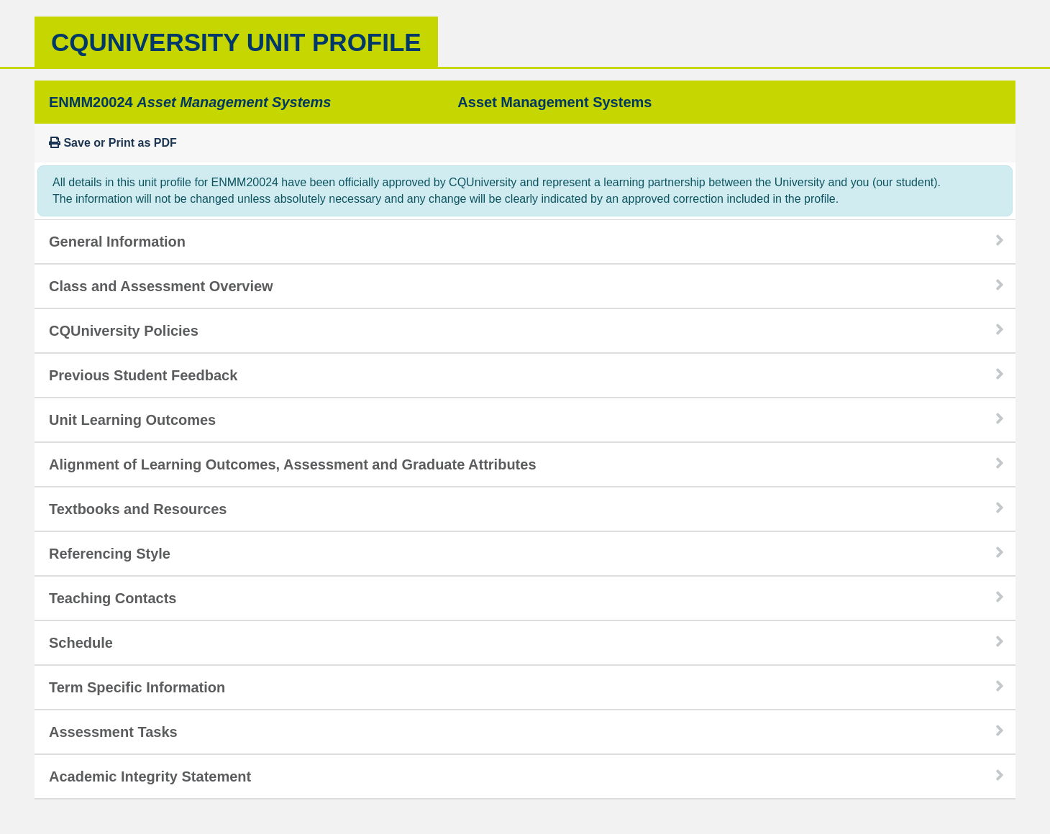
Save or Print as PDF (113, 143)
